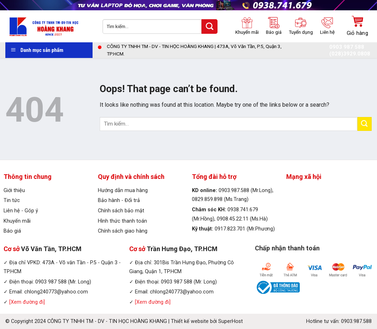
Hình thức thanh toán (122, 221)
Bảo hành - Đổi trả (119, 200)
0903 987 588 (346, 47)
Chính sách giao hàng (122, 231)
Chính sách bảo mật (121, 211)
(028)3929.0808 (349, 54)
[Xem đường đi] (27, 302)
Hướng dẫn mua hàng (123, 190)
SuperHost (230, 321)
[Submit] (364, 124)
